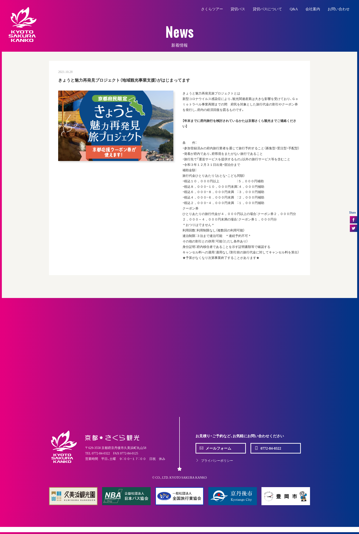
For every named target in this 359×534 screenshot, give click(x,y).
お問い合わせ (339, 8)
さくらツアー (212, 8)
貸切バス (238, 8)
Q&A (294, 8)
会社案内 (312, 8)
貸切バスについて (267, 8)
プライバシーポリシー (214, 460)
